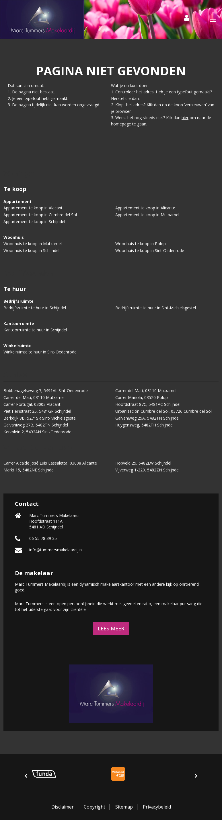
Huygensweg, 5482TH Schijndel (144, 425)
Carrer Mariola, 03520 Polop (141, 397)
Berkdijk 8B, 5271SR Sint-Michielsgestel (40, 418)
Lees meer (111, 628)
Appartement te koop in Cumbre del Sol (40, 214)
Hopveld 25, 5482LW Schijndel (143, 463)
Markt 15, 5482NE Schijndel (28, 470)
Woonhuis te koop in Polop (140, 243)
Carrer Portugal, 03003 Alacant (32, 404)
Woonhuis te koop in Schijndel (31, 250)
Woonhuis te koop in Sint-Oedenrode (149, 250)
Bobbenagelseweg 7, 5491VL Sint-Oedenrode (45, 390)
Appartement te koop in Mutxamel (147, 214)
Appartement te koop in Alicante (145, 208)
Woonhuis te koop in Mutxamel (32, 243)
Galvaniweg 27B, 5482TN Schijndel (35, 425)
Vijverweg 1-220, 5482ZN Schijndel (147, 470)
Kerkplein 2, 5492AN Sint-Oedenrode (37, 431)
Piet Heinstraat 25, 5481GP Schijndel (37, 411)
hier (185, 117)
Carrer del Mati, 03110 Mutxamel (145, 390)
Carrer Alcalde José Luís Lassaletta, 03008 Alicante (50, 463)
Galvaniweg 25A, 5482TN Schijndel (147, 418)
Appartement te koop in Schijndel (34, 221)
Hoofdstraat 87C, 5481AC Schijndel (147, 404)
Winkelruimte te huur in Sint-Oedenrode (40, 352)
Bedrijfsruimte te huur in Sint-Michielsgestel (155, 307)
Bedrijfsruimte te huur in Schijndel (34, 307)
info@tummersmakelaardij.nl (56, 549)
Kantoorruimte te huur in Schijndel (35, 330)
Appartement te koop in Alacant (33, 208)
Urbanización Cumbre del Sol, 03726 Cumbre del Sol (163, 411)
